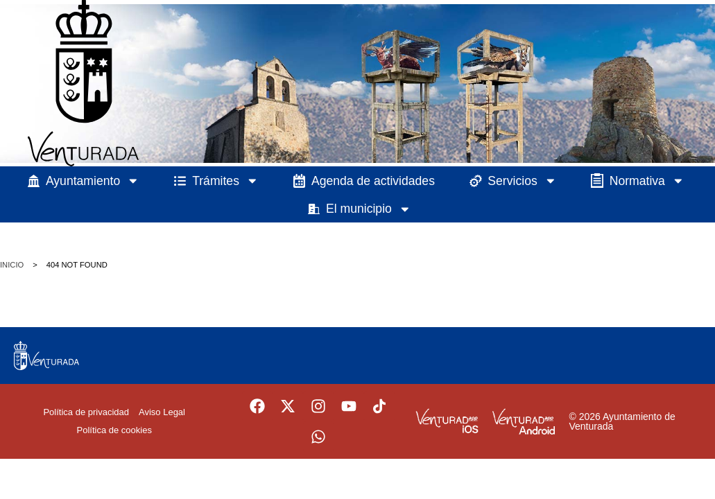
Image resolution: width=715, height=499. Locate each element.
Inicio (12, 265)
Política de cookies (114, 430)
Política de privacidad (86, 412)
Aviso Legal (162, 412)
